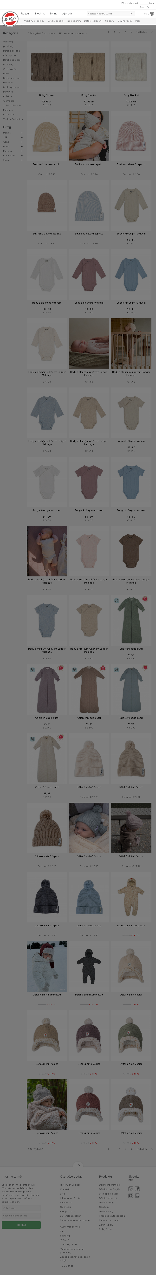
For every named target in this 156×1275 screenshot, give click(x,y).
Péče (137, 21)
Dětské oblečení (93, 21)
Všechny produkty (34, 21)
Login (151, 3)
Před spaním (74, 21)
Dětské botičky (56, 21)
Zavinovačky (125, 21)
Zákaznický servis (130, 3)
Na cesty (110, 21)
